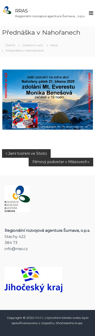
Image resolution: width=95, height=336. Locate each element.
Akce (54, 45)
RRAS (21, 11)
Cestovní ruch (32, 45)
